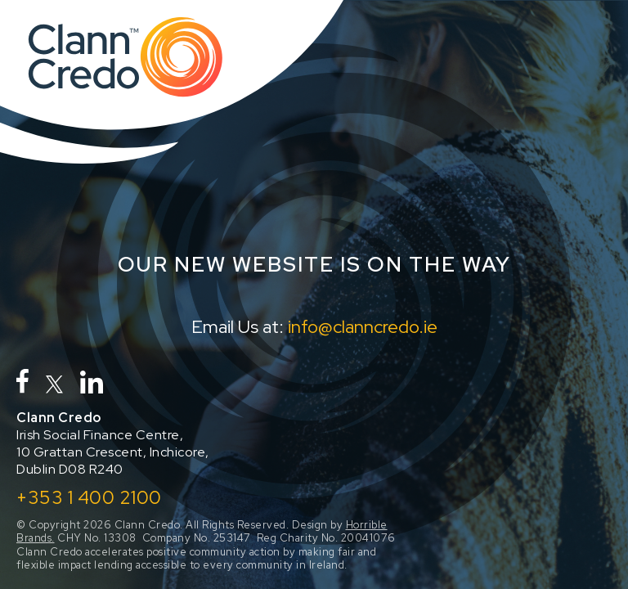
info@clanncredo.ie (362, 327)
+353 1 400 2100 (89, 497)
